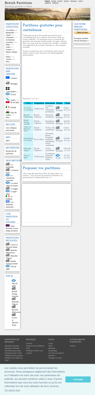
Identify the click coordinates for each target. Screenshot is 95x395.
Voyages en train (54, 358)
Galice (13, 100)
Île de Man (15, 102)
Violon (8, 59)
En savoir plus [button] (12, 390)
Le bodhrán (9, 197)
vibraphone (49, 141)
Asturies (14, 78)
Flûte (8, 44)
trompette (49, 137)
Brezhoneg (73, 1)
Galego (80, 1)
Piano (8, 57)
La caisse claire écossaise (12, 184)
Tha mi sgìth (14, 284)
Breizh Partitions (18, 3)
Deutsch (66, 1)
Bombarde (10, 32)
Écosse (13, 94)
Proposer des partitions (35, 346)
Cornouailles (11, 91)
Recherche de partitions (11, 152)
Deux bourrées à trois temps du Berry (12, 228)
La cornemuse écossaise (10, 177)
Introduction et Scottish (28, 139)
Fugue (66, 108)
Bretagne (14, 83)
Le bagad (14, 188)
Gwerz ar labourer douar (12, 245)
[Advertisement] (46, 77)
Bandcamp (52, 350)
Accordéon (10, 30)
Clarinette (9, 37)
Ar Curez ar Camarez (28, 109)
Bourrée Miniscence (11, 251)
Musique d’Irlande (12, 348)
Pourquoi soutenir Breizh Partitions (81, 39)
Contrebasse (50, 154)
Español (60, 1)
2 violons (48, 106)
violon (47, 143)
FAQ (28, 348)
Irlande (13, 107)
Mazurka (67, 148)
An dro (67, 156)
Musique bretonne (12, 346)
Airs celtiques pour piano (11, 129)
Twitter (72, 346)
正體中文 (48, 2)
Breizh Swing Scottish (12, 262)
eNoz (50, 346)
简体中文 (55, 2)
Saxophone (49, 121)
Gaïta (8, 47)
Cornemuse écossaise (10, 41)
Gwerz (66, 128)
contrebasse (49, 112)
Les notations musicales (9, 204)
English (53, 1)
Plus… (8, 61)
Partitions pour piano (13, 350)
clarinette (49, 156)
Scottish (67, 121)
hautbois (48, 157)
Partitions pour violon (13, 353)
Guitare (9, 49)
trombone (49, 139)
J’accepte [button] (78, 379)
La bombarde (10, 165)
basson (48, 135)
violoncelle (49, 110)
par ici (48, 177)
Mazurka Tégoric (12, 256)
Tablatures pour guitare (14, 355)
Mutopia (51, 348)
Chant (8, 35)
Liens (50, 343)
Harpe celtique (11, 52)
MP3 (8, 140)
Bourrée (67, 115)
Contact (29, 343)
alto (46, 108)
